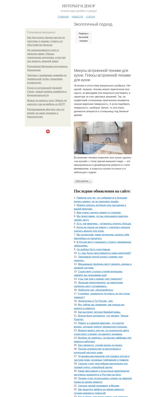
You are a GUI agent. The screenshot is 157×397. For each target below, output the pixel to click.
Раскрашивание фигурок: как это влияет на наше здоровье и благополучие (45, 113)
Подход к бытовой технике (83, 37)
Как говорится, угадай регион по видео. (100, 345)
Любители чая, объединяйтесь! (95, 290)
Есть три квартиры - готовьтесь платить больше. (104, 223)
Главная (63, 16)
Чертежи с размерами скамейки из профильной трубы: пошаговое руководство (47, 79)
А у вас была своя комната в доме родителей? (104, 253)
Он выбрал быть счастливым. (94, 249)
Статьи (90, 16)
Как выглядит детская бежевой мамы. (99, 312)
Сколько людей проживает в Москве (98, 385)
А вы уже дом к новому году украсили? (100, 279)
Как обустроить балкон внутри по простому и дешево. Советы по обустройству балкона (46, 41)
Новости (77, 16)
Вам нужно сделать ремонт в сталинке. (99, 212)
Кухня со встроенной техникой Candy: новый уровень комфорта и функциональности (47, 92)
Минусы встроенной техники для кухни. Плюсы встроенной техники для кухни (102, 75)
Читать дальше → (83, 181)
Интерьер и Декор (78, 6)
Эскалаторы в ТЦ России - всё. (95, 301)
